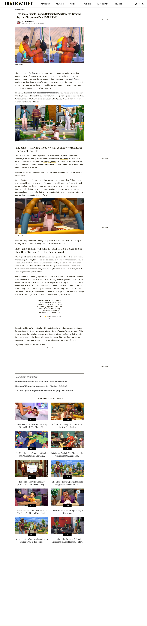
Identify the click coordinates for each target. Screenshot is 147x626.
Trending (73, 4)
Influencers (87, 4)
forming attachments (26, 195)
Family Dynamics (50, 162)
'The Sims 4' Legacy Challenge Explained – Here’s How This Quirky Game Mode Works (44, 391)
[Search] (128, 3)
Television (60, 4)
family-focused (74, 79)
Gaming (22, 9)
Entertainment (45, 4)
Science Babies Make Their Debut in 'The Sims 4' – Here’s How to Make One (41, 382)
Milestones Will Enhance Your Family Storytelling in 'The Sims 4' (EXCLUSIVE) (41, 386)
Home (17, 9)
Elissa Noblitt (29, 21)
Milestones (64, 159)
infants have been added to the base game (43, 93)
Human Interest (102, 4)
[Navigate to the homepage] (19, 3)
